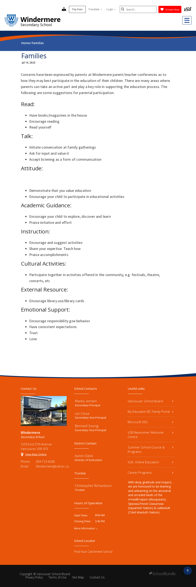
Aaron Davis (84, 455)
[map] (63, 10)
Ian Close (82, 413)
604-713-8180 (45, 461)
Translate (94, 9)
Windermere (40, 19)
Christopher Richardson (93, 485)
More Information (84, 528)
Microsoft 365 (150, 422)
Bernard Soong (86, 425)
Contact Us (97, 577)
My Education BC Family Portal (150, 411)
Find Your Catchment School (93, 552)
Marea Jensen (86, 401)
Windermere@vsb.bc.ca (51, 466)
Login (110, 9)
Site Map (78, 577)
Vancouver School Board (150, 401)
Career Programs (150, 472)
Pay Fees (76, 9)
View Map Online (36, 454)
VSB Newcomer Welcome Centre (150, 434)
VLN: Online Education (150, 462)
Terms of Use (57, 577)
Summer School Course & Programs (150, 449)
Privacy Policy (34, 577)
